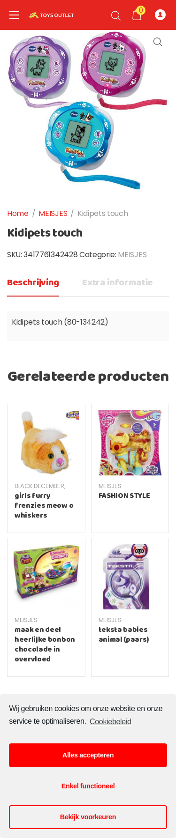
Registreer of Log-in (160, 15)
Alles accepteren (88, 755)
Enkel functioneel (88, 786)
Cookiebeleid (110, 722)
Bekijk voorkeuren (88, 817)
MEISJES (52, 213)
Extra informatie (117, 282)
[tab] (33, 285)
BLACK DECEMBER (39, 486)
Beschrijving (33, 282)
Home (18, 213)
